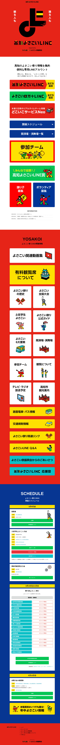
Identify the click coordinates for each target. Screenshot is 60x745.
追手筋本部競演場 (18, 601)
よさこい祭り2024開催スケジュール (28, 732)
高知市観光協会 (19, 571)
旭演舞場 (15, 632)
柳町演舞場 (16, 648)
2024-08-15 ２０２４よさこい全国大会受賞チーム (21, 214)
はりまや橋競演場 (18, 626)
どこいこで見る (42, 601)
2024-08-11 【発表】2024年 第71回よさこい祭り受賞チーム (23, 218)
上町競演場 (16, 607)
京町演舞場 (16, 635)
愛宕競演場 (16, 617)
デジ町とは (23, 734)
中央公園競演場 (19, 514)
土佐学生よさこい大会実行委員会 (22, 539)
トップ (22, 726)
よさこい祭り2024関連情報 (26, 730)
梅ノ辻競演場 (16, 623)
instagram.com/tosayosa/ (21, 544)
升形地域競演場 (17, 610)
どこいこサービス (24, 728)
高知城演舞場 (16, 642)
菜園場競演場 (16, 620)
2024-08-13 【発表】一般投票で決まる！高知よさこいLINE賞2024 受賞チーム (27, 216)
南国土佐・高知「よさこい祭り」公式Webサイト (43, 665)
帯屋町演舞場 (16, 629)
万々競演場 (16, 613)
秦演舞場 (15, 639)
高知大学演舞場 (17, 651)
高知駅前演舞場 (17, 645)
